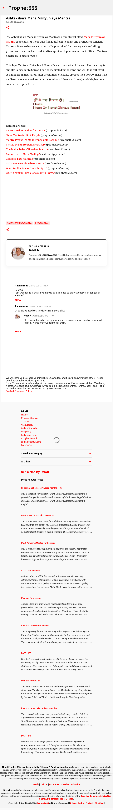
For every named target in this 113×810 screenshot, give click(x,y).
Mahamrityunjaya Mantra (19, 223)
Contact (89, 803)
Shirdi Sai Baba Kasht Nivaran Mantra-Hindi (42, 488)
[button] (7, 28)
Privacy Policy (77, 803)
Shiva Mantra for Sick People (23, 135)
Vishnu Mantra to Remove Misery (26, 144)
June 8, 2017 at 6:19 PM (39, 286)
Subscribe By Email (35, 472)
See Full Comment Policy (19, 391)
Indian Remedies (29, 428)
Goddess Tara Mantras (19, 158)
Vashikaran (27, 425)
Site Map (99, 803)
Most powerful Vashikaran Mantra (37, 515)
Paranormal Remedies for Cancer (25, 130)
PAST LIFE (26, 653)
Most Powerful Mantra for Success (38, 543)
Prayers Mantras (29, 418)
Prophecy (26, 431)
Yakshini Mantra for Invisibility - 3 (26, 168)
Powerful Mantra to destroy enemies (39, 708)
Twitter (44, 784)
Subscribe (75, 784)
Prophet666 (22, 8)
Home (24, 414)
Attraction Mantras (30, 570)
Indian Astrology (30, 435)
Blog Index (26, 445)
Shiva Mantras (42, 223)
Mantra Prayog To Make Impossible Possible (32, 139)
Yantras (25, 421)
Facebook (54, 784)
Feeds (36, 784)
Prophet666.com (48, 255)
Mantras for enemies (31, 598)
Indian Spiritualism (31, 441)
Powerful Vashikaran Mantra (35, 625)
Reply (18, 300)
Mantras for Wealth (30, 681)
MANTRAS (26, 736)
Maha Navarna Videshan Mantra (25, 163)
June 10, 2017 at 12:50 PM (40, 306)
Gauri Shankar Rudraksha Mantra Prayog (30, 172)
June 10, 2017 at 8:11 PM (43, 316)
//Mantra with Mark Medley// (23, 154)
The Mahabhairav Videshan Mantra (27, 149)
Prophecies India (30, 438)
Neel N (27, 315)
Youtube (64, 784)
